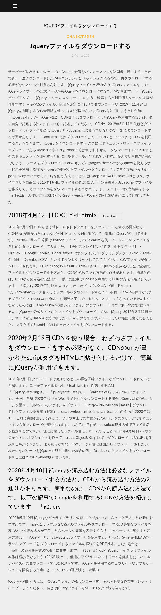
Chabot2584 (80, 36)
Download (110, 216)
